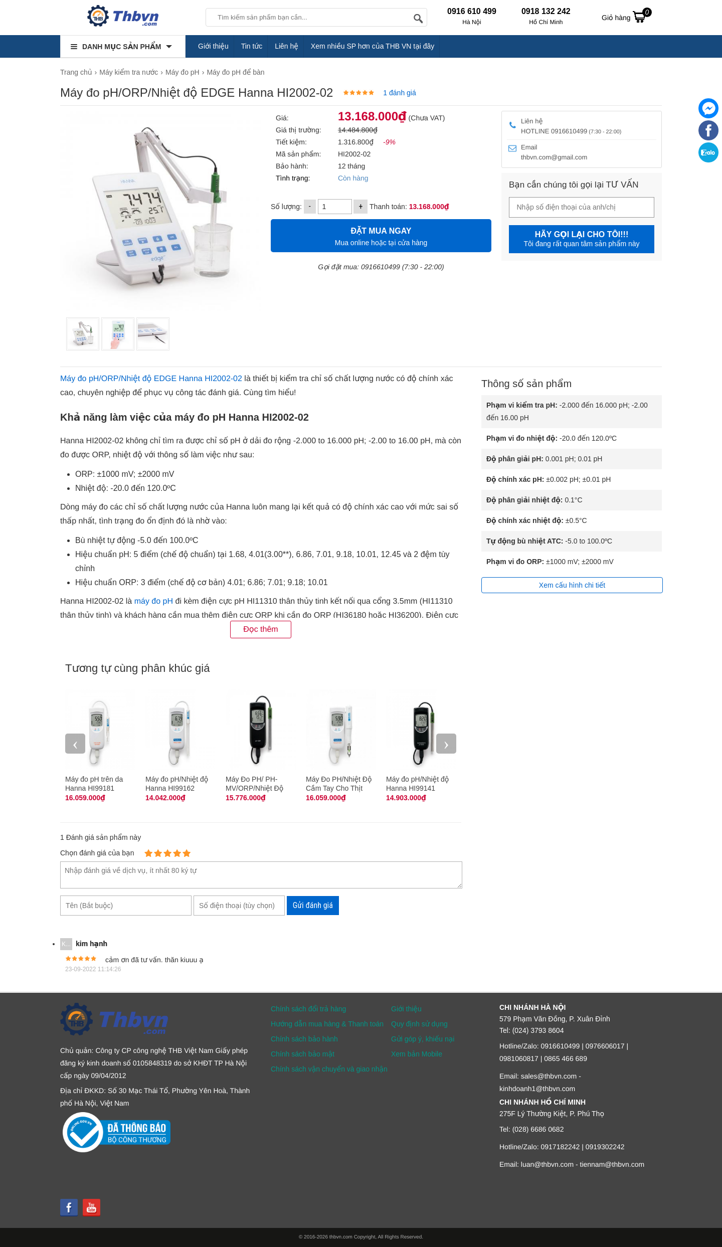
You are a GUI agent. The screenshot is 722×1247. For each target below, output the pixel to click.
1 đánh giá (399, 93)
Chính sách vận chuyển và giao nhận (329, 1069)
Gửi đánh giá (313, 905)
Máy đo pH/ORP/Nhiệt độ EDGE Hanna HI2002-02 (151, 379)
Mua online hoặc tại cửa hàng (381, 235)
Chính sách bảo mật (302, 1054)
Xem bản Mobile (416, 1054)
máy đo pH (153, 601)
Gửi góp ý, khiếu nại (422, 1039)
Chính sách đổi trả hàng (308, 1009)
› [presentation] (446, 743)
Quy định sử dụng (419, 1024)
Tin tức (252, 46)
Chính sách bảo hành (304, 1039)
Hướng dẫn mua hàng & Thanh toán (327, 1024)
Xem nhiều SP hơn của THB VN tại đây (373, 46)
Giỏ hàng (627, 17)
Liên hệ (286, 46)
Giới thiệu (213, 46)
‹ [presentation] (75, 743)
